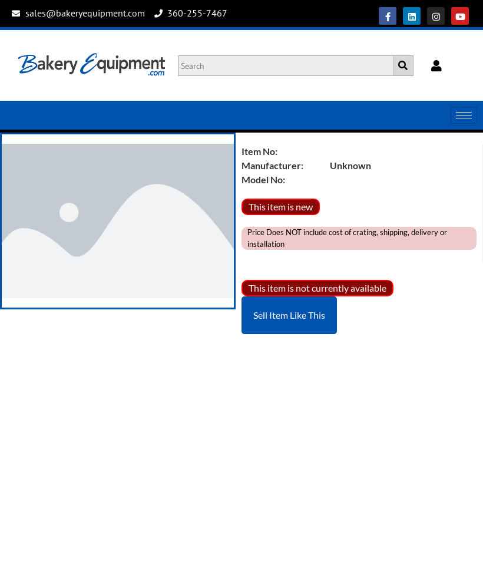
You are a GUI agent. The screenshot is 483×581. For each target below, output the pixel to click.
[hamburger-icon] (464, 115)
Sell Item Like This (289, 315)
